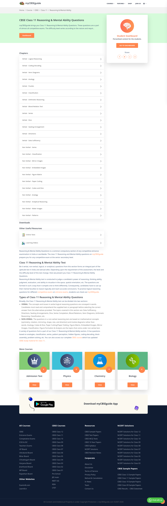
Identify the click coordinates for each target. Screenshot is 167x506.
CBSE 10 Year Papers (93, 442)
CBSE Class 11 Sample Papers (129, 478)
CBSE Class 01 (57, 470)
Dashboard (26, 35)
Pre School (56, 474)
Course (29, 10)
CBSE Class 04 (57, 460)
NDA (54, 484)
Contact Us (89, 489)
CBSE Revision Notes (93, 453)
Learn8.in (23, 489)
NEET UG (55, 481)
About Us (88, 464)
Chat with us (155, 500)
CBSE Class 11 (57, 435)
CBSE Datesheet (136, 489)
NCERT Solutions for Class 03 (129, 463)
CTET (54, 488)
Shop (130, 4)
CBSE (36, 10)
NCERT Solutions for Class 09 (129, 442)
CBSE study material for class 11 (32, 341)
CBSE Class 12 (57, 432)
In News (88, 481)
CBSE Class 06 (57, 453)
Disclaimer (89, 467)
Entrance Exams (25, 435)
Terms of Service (91, 471)
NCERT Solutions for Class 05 (129, 456)
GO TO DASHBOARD (127, 45)
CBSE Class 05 (57, 456)
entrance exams (61, 292)
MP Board (23, 470)
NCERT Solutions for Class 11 (129, 435)
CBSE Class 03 (57, 463)
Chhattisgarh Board (27, 460)
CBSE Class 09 (57, 442)
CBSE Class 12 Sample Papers (129, 474)
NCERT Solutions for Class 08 (129, 446)
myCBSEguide (30, 4)
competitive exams (45, 292)
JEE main (55, 477)
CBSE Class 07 (57, 449)
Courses (110, 4)
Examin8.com (24, 485)
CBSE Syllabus (90, 446)
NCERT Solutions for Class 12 (129, 432)
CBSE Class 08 (57, 446)
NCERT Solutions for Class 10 (129, 439)
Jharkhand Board (26, 467)
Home (21, 10)
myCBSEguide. (93, 292)
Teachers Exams (25, 446)
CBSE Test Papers (92, 435)
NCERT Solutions (91, 449)
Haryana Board (25, 463)
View (34, 385)
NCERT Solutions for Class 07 (129, 449)
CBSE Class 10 (57, 439)
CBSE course (77, 337)
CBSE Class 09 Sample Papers (129, 485)
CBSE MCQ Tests (91, 439)
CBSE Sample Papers (93, 432)
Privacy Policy (90, 474)
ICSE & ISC (23, 442)
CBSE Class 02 (57, 467)
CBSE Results (123, 489)
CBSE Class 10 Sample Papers (129, 481)
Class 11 (44, 10)
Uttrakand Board (26, 453)
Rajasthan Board (25, 474)
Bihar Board (24, 456)
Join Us (138, 4)
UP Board (23, 449)
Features (121, 4)
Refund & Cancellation (94, 478)
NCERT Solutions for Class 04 (129, 460)
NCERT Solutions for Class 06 (129, 453)
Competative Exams (27, 439)
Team (87, 485)
